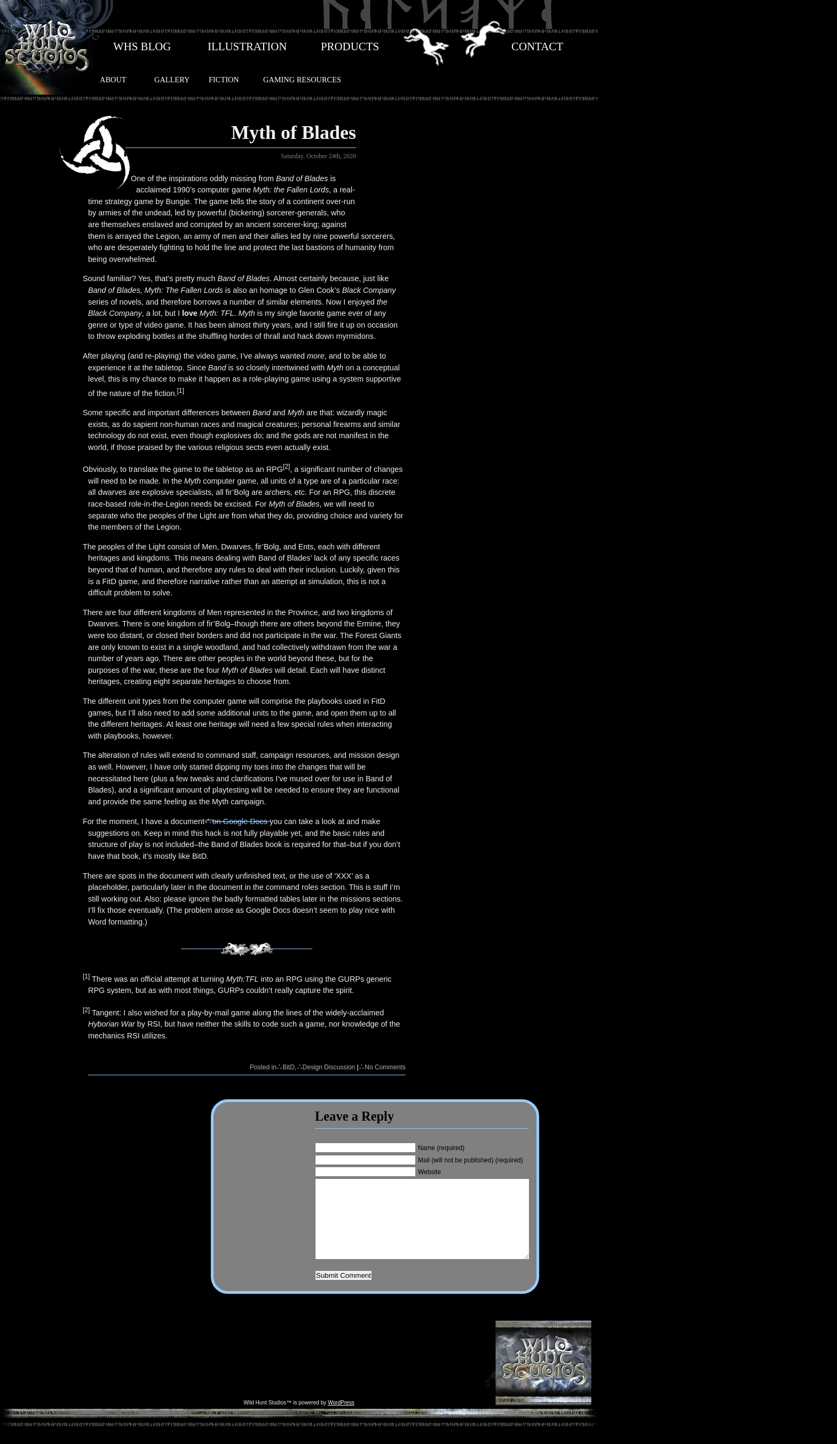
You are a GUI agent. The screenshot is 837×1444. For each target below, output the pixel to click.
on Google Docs (239, 821)
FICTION (224, 79)
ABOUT (113, 79)
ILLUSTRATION (247, 46)
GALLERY (171, 79)
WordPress (341, 1419)
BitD (288, 1067)
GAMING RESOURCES (302, 79)
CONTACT (537, 46)
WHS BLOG (142, 46)
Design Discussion (329, 1067)
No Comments (385, 1067)
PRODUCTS (350, 46)
